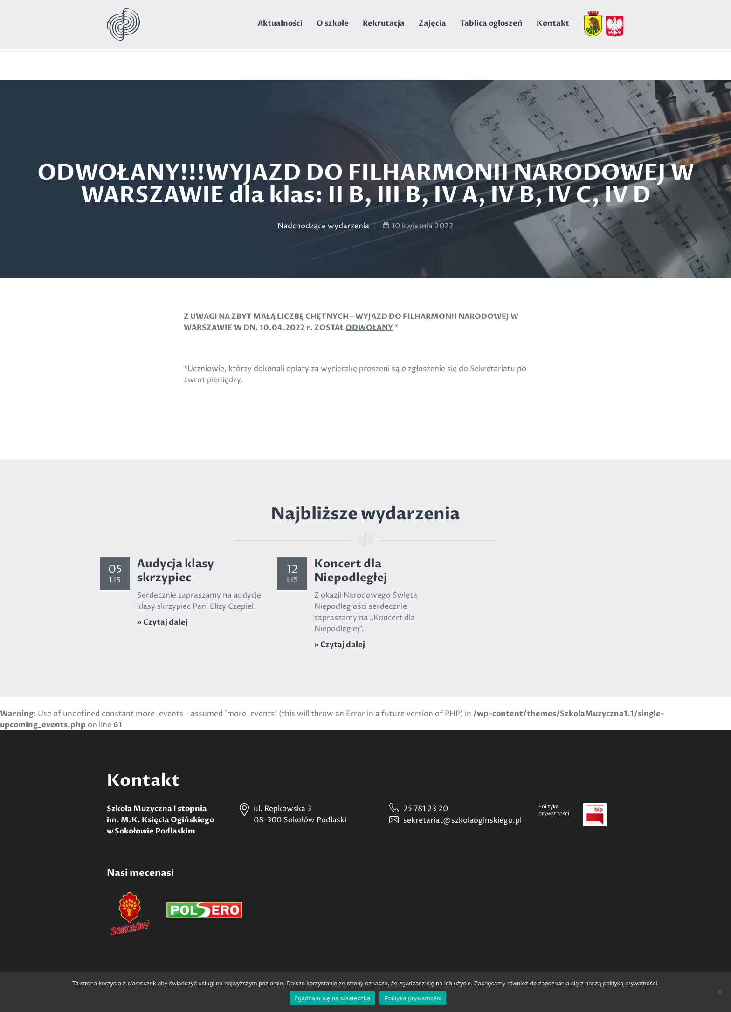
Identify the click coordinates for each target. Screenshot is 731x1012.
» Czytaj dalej (162, 622)
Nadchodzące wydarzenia (323, 226)
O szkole (333, 23)
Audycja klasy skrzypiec (175, 570)
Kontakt (553, 23)
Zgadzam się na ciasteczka (332, 998)
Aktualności (280, 23)
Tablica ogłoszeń (491, 23)
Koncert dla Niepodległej (350, 570)
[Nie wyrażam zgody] (719, 992)
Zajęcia (432, 23)
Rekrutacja (384, 23)
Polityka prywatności (412, 998)
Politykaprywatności (553, 810)
